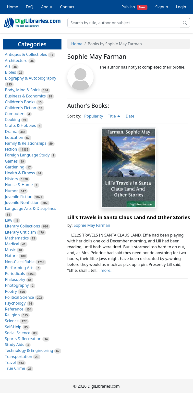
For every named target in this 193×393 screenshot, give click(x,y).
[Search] (123, 22)
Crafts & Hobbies (20, 125)
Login (181, 7)
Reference (14, 309)
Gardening (14, 167)
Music (10, 249)
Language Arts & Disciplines (30, 208)
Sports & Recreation (23, 338)
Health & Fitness (20, 173)
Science (12, 320)
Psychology (15, 303)
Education (14, 137)
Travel (10, 362)
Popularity (93, 116)
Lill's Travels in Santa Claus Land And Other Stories (128, 217)
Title (114, 116)
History (11, 178)
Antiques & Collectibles (26, 54)
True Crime (15, 368)
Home (12, 7)
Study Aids (14, 344)
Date (130, 116)
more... (107, 270)
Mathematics (17, 238)
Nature (11, 255)
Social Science (17, 332)
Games (11, 161)
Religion (12, 315)
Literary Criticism (20, 232)
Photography (17, 285)
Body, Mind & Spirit (22, 90)
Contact (67, 7)
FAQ (29, 7)
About (46, 7)
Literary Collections (22, 226)
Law (8, 220)
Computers (15, 113)
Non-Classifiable (20, 261)
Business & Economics (25, 96)
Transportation (18, 356)
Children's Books (20, 102)
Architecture (16, 60)
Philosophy (15, 279)
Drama (11, 131)
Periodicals (15, 273)
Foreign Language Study (27, 155)
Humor (11, 190)
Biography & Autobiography (30, 78)
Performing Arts (19, 267)
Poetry (11, 291)
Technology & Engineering (29, 350)
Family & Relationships (25, 143)
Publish (134, 7)
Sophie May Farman (92, 225)
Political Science (19, 297)
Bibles (10, 72)
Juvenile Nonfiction (22, 202)
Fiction (11, 149)
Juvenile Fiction (18, 196)
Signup (161, 7)
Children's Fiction (20, 107)
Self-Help (13, 327)
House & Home (19, 184)
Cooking (12, 119)
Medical (12, 244)
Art (8, 66)
